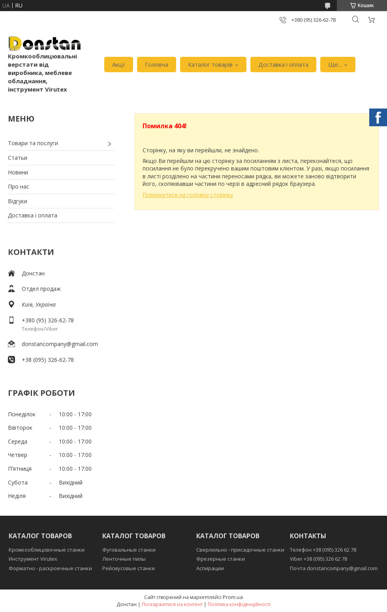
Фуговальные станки (129, 549)
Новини (18, 172)
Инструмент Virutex (33, 558)
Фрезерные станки (220, 558)
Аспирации (210, 568)
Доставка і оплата (283, 64)
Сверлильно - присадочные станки (240, 549)
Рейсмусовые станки (128, 568)
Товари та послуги (33, 143)
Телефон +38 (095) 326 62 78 (323, 549)
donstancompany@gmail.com (60, 344)
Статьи (17, 157)
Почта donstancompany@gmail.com (334, 568)
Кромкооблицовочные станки (47, 549)
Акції (118, 64)
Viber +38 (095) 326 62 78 (318, 558)
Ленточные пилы (124, 558)
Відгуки (17, 201)
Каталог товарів (210, 64)
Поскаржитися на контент (172, 604)
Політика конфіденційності (239, 604)
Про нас (18, 186)
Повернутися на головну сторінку (188, 194)
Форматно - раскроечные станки (50, 568)
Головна (156, 64)
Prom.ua (233, 597)
